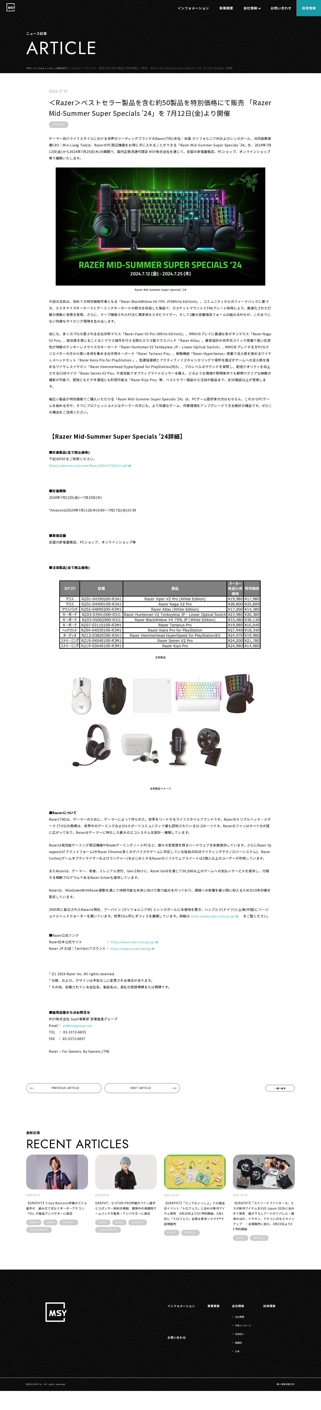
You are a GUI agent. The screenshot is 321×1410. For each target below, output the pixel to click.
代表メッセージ (239, 1341)
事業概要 (207, 1320)
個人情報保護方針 (284, 1403)
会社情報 (233, 1320)
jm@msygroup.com (79, 1032)
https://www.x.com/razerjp (133, 954)
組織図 (233, 1360)
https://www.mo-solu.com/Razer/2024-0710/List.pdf (93, 465)
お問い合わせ (166, 1354)
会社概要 (235, 1332)
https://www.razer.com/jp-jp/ (215, 915)
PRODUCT (67, 68)
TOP (29, 68)
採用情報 (269, 1320)
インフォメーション (46, 68)
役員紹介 (235, 1351)
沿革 (232, 1370)
